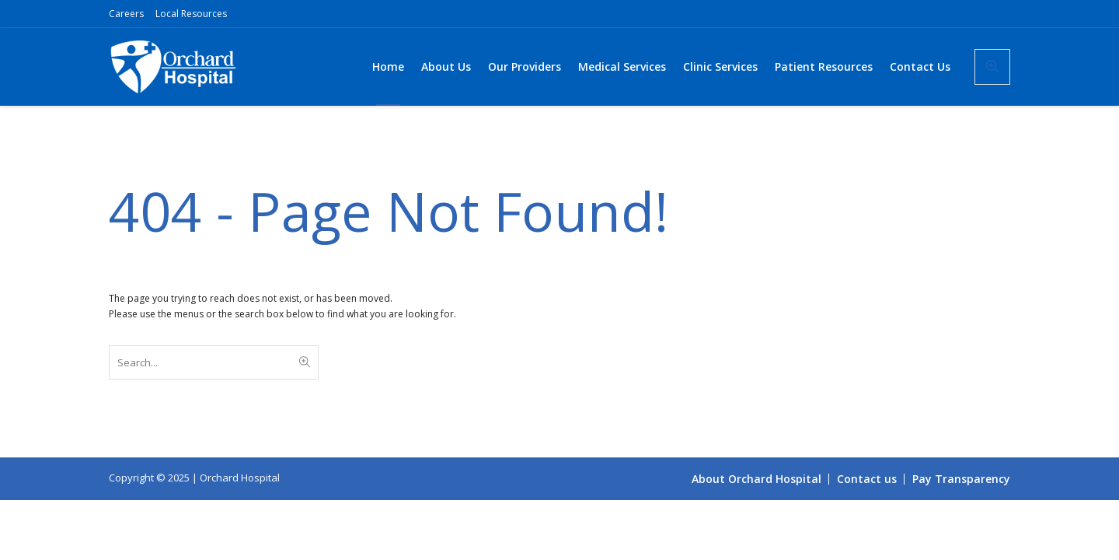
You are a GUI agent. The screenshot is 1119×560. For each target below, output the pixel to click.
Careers (126, 13)
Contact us (867, 478)
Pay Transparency (961, 478)
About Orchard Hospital (756, 478)
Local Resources (191, 13)
